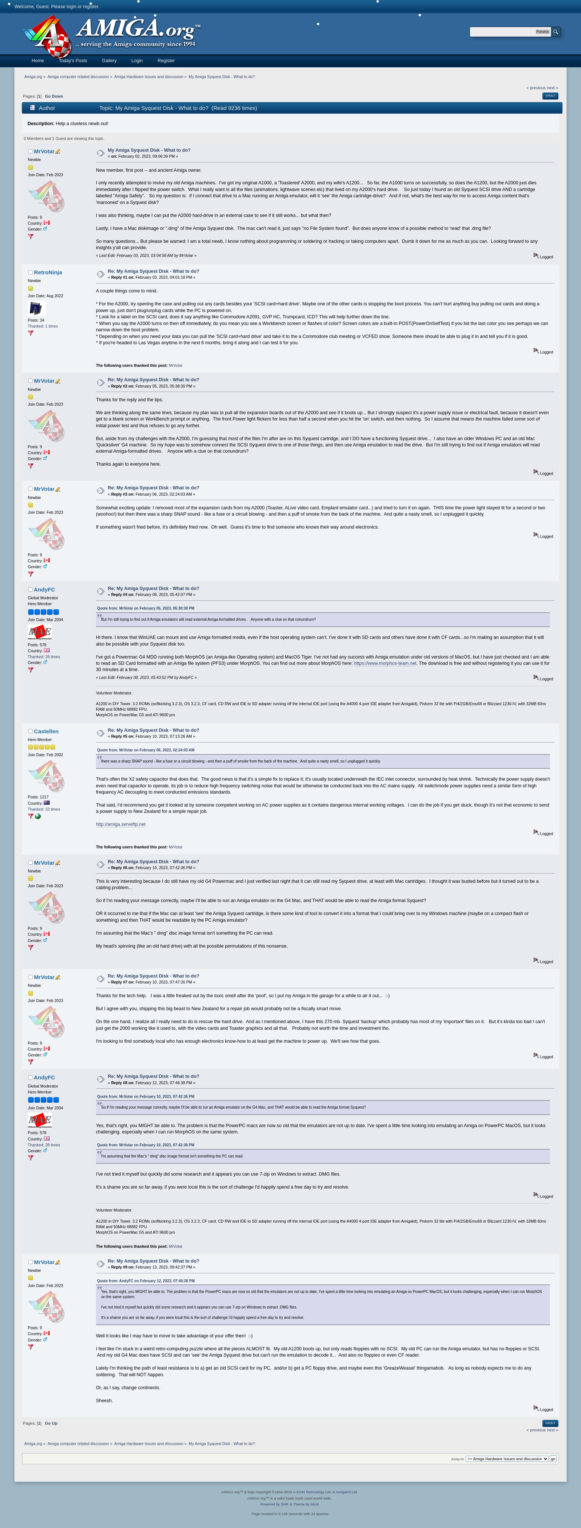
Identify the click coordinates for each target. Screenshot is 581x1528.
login (71, 6)
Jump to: (458, 1459)
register (90, 6)
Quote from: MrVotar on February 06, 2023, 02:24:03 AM (146, 750)
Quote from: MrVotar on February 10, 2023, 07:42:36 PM (146, 1097)
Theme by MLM (306, 1504)
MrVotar (44, 151)
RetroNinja (48, 272)
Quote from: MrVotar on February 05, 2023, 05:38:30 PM (146, 608)
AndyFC (44, 589)
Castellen (46, 731)
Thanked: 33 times (44, 809)
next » (552, 88)
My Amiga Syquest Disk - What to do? (149, 150)
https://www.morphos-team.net (385, 663)
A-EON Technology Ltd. (312, 1492)
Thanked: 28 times (44, 656)
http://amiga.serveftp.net (121, 824)
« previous (536, 88)
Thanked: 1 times (43, 326)
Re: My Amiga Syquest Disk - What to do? (153, 271)
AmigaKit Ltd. (347, 1492)
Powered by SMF (274, 1504)
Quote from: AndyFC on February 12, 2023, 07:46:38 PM (146, 1281)
